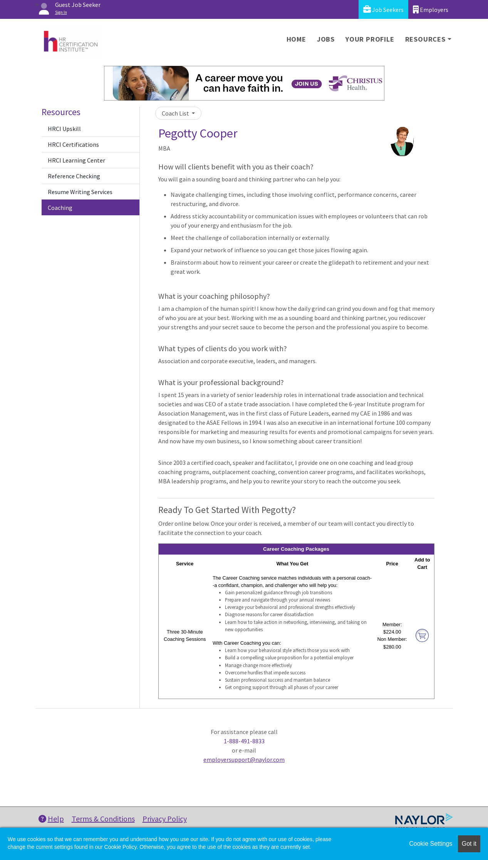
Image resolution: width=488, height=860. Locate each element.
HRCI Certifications (73, 144)
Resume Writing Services (80, 192)
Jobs (326, 39)
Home (296, 39)
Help (51, 818)
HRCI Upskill (64, 128)
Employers (430, 9)
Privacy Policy (165, 818)
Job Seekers (383, 9)
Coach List (176, 113)
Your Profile (369, 39)
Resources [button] (425, 39)
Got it (469, 843)
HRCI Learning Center (76, 160)
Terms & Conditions (103, 818)
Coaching (60, 207)
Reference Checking (74, 176)
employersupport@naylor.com (244, 759)
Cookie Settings (430, 843)
